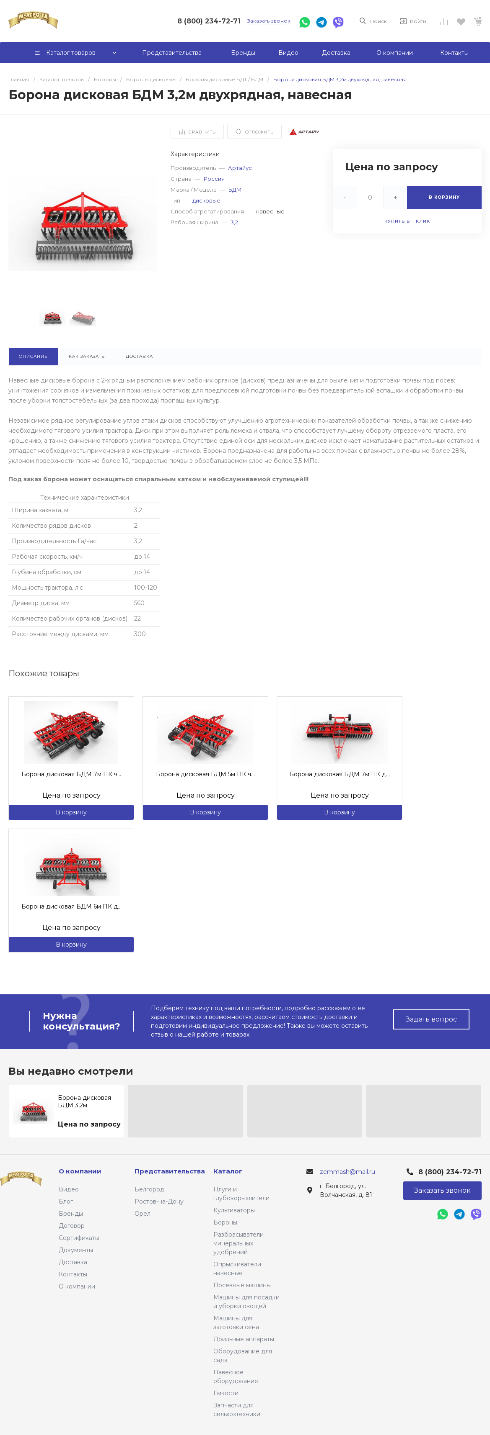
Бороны (225, 1222)
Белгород (149, 1189)
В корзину (71, 812)
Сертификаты (79, 1238)
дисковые (206, 200)
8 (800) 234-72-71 (209, 21)
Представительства (170, 1171)
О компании (77, 1286)
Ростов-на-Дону (159, 1201)
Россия (214, 178)
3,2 (234, 222)
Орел (142, 1213)
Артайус (240, 167)
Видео (69, 1189)
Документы (76, 1250)
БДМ (235, 189)
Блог (66, 1201)
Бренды (71, 1213)
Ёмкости (226, 1393)
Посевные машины (242, 1285)
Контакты (73, 1274)
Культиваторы (234, 1210)
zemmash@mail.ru (347, 1172)
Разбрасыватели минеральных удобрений (238, 1243)
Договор (72, 1226)
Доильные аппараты (243, 1339)
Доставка (73, 1262)
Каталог (227, 1171)
